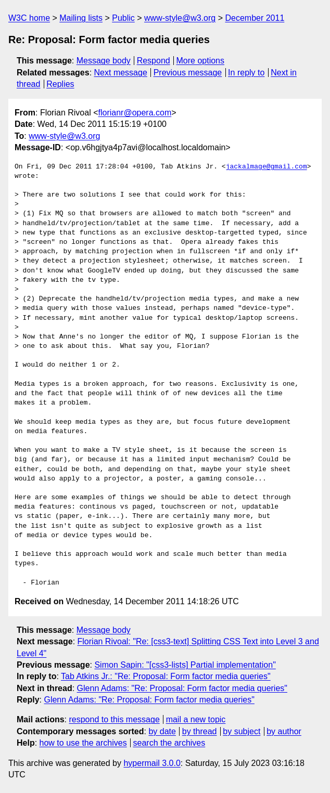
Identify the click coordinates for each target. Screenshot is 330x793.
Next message (120, 72)
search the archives (169, 742)
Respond (153, 60)
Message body (104, 60)
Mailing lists (81, 18)
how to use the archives (83, 742)
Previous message (188, 72)
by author (283, 731)
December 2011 (254, 18)
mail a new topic (196, 719)
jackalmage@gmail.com (266, 167)
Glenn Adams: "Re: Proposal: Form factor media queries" (182, 688)
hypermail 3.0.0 (151, 763)
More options (200, 60)
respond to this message (114, 719)
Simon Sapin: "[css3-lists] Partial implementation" (184, 664)
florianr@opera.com (135, 112)
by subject (241, 731)
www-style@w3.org (179, 18)
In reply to (246, 72)
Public (123, 18)
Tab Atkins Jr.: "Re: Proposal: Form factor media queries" (166, 676)
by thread (199, 731)
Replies (60, 84)
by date (161, 731)
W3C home (29, 18)
